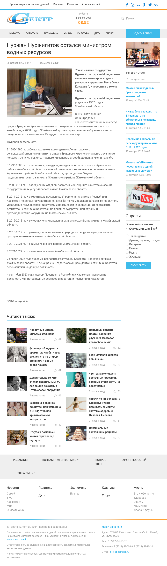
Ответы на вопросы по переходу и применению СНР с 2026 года (141, 143)
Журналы (133, 256)
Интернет (133, 244)
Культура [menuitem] (83, 33)
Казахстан (13, 501)
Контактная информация (61, 460)
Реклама (58, 4)
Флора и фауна (143, 510)
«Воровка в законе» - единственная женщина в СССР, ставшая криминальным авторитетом (45, 411)
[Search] (139, 18)
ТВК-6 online (26, 473)
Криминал (140, 506)
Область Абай (16, 510)
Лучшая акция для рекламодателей (29, 4)
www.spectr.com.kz (17, 539)
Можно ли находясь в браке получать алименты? (140, 92)
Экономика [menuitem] (51, 33)
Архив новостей (91, 4)
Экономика (78, 487)
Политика (45, 487)
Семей (11, 493)
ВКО (9, 497)
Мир (9, 506)
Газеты (132, 248)
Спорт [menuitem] (109, 33)
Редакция (72, 4)
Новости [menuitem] (14, 33)
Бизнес (74, 493)
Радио (131, 252)
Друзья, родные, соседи (143, 240)
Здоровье (140, 497)
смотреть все (135, 79)
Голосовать (138, 265)
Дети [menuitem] (97, 33)
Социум (138, 501)
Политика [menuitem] (32, 33)
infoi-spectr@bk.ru (119, 551)
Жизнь (138, 487)
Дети (42, 495)
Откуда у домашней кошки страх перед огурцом (42, 436)
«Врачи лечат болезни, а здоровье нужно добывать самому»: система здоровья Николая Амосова (104, 407)
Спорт (106, 495)
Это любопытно (144, 493)
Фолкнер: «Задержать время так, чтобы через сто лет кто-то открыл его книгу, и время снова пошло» (45, 357)
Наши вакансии (112, 526)
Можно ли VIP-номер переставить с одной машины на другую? (139, 166)
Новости (13, 487)
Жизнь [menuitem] (68, 33)
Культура (108, 487)
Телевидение (136, 236)
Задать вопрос (143, 33)
